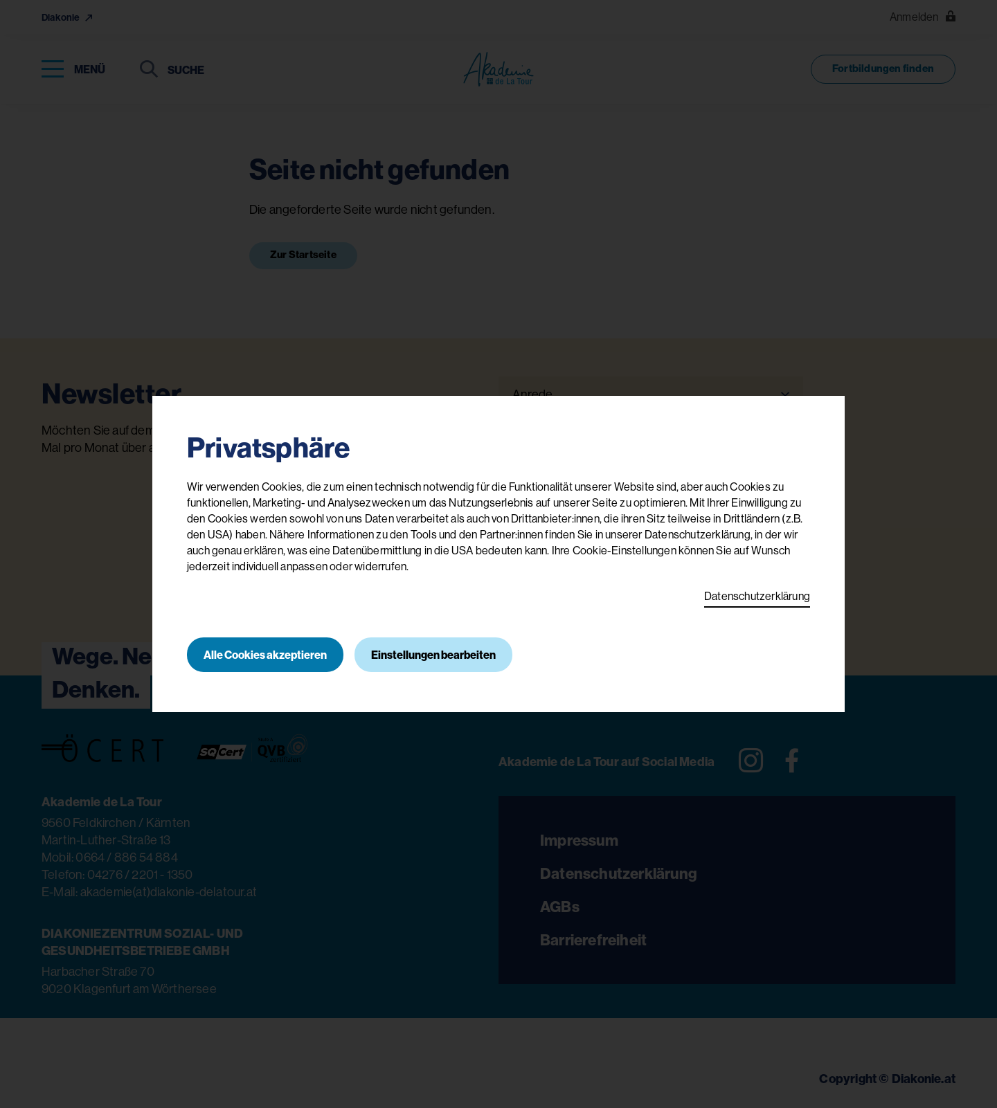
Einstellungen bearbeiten (433, 655)
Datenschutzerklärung (757, 596)
